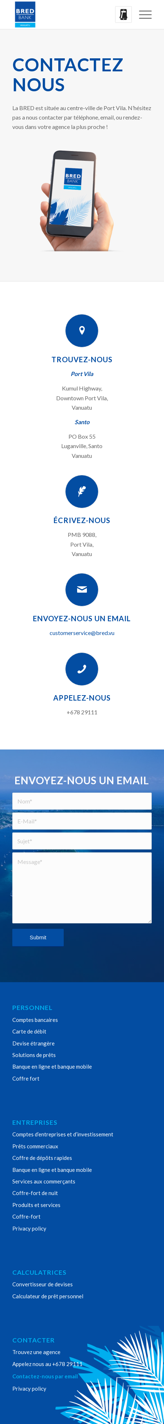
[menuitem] (142, 14)
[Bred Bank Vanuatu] (68, 14)
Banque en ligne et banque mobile (52, 1066)
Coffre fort (25, 1078)
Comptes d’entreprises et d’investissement (62, 1134)
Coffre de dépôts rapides (42, 1157)
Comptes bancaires (35, 1019)
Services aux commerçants (43, 1181)
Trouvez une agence (36, 1352)
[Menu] (142, 14)
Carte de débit (29, 1031)
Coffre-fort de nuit (35, 1193)
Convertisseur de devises (42, 1284)
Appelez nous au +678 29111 (47, 1364)
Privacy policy (29, 1228)
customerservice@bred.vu (82, 632)
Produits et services (36, 1205)
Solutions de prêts (34, 1055)
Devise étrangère (33, 1043)
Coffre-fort (26, 1216)
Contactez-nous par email (45, 1376)
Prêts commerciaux (35, 1146)
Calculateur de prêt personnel (47, 1296)
